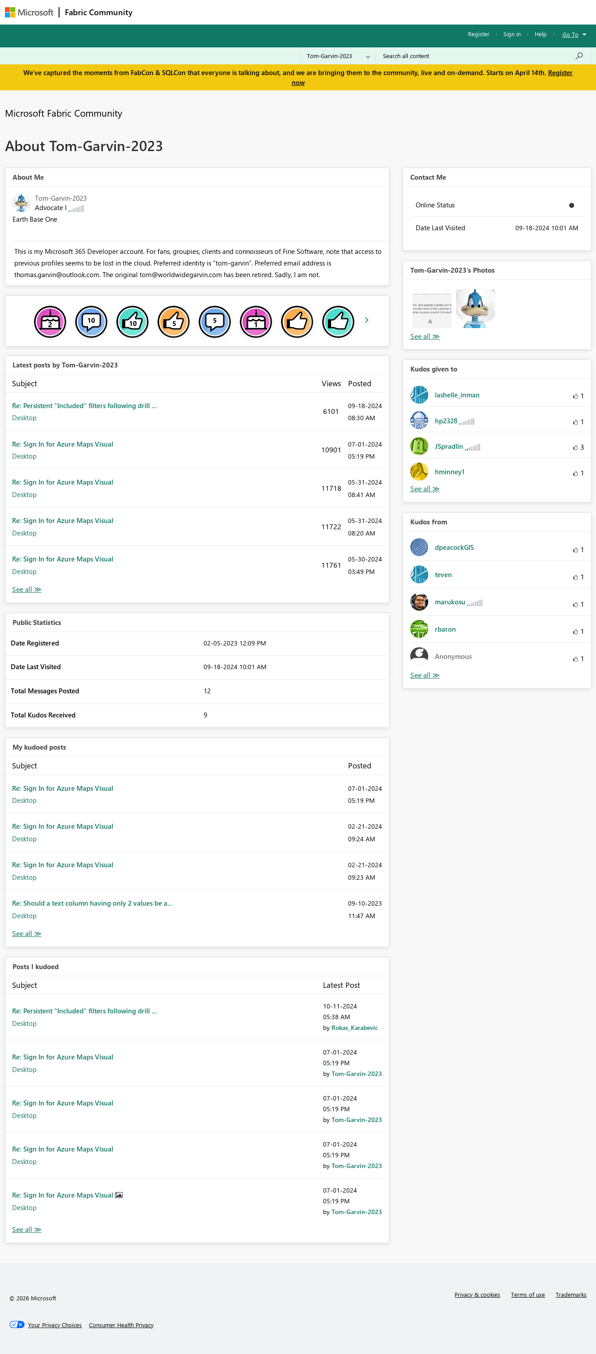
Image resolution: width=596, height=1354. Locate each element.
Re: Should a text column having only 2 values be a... (92, 902)
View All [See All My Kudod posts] (27, 933)
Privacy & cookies (477, 1294)
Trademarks (571, 1294)
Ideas (229, 12)
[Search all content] (483, 55)
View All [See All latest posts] (27, 589)
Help (541, 34)
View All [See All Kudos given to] (425, 489)
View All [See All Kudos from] (425, 675)
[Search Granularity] (338, 55)
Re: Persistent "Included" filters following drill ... (84, 405)
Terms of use (528, 1294)
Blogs (309, 12)
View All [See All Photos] (425, 336)
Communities (268, 12)
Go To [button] (570, 34)
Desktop (24, 417)
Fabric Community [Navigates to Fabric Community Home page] (98, 12)
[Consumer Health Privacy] (121, 1325)
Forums (152, 12)
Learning (343, 12)
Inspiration (192, 12)
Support (381, 12)
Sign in (512, 34)
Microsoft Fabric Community (63, 112)
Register (479, 34)
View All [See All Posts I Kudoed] (27, 1229)
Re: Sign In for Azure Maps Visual (62, 443)
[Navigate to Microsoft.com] (29, 12)
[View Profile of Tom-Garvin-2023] (357, 1073)
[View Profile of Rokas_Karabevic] (355, 1027)
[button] (432, 308)
